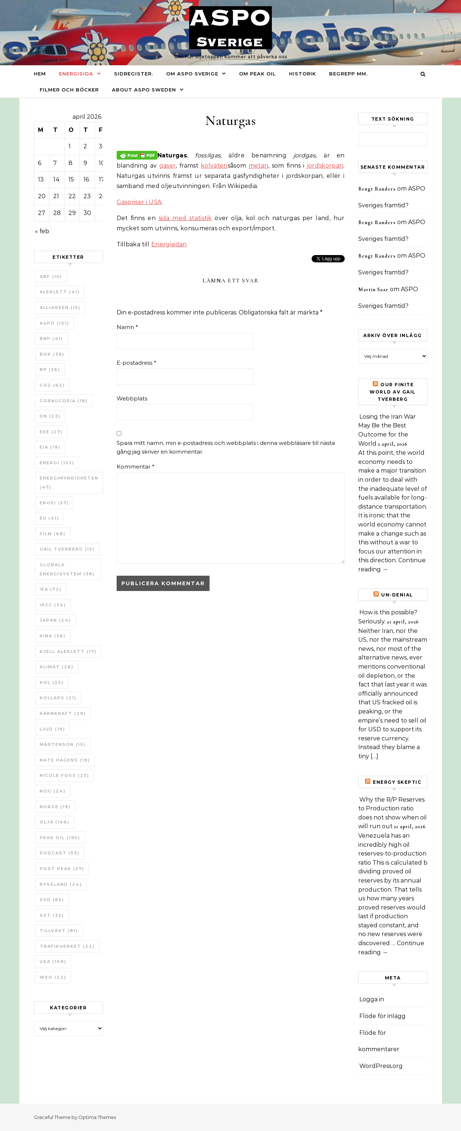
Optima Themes (97, 1117)
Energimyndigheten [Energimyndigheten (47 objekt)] (69, 483)
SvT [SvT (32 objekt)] (52, 915)
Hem (40, 74)
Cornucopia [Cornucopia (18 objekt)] (64, 400)
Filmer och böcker (69, 90)
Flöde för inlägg (382, 1016)
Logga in (371, 999)
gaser (167, 165)
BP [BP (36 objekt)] (50, 369)
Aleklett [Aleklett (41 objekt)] (60, 291)
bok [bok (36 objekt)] (52, 354)
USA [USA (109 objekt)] (53, 961)
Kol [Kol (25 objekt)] (52, 682)
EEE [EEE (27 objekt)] (51, 431)
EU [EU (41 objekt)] (49, 518)
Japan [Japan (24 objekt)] (55, 620)
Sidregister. (133, 74)
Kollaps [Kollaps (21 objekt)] (58, 697)
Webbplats (132, 398)
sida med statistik (185, 218)
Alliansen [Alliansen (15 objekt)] (60, 307)
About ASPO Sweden (144, 90)
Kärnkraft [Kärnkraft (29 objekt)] (63, 713)
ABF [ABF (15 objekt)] (51, 276)
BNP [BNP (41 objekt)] (51, 338)
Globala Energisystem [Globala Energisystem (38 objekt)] (67, 569)
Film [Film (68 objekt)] (53, 533)
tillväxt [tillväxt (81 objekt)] (59, 930)
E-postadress (136, 362)
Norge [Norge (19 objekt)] (55, 806)
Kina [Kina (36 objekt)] (53, 635)
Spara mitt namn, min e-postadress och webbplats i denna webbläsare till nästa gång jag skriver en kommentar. (226, 447)
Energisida (76, 74)
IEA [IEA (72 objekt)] (51, 589)
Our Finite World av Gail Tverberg (393, 392)
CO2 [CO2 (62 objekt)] (52, 385)
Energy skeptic (397, 782)
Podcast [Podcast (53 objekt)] (59, 853)
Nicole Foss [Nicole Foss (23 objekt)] (64, 775)
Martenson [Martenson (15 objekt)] (63, 744)
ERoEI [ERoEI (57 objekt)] (54, 502)
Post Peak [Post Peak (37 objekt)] (62, 868)
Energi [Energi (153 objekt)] (57, 462)
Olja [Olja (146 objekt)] (55, 822)
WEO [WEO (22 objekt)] (53, 977)
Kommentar (136, 466)
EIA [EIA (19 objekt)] (50, 447)
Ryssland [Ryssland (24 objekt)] (61, 884)
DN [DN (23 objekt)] (50, 416)
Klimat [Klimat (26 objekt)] (57, 666)
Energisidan (169, 244)
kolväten (214, 165)
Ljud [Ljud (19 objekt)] (52, 729)
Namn (127, 327)
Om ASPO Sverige (192, 74)
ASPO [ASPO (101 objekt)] (54, 323)
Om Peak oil (257, 74)
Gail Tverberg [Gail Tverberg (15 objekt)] (67, 549)
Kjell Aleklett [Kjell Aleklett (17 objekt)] (68, 651)
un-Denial (397, 595)
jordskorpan (325, 165)
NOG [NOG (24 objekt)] (53, 791)
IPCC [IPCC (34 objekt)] (53, 604)
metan (259, 165)
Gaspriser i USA (139, 202)
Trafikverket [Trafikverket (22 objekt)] (67, 946)
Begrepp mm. (348, 74)
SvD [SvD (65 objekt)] (52, 899)
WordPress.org (381, 1065)
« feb (42, 231)
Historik (302, 74)
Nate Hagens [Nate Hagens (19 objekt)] (65, 760)
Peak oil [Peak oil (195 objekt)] (60, 837)
